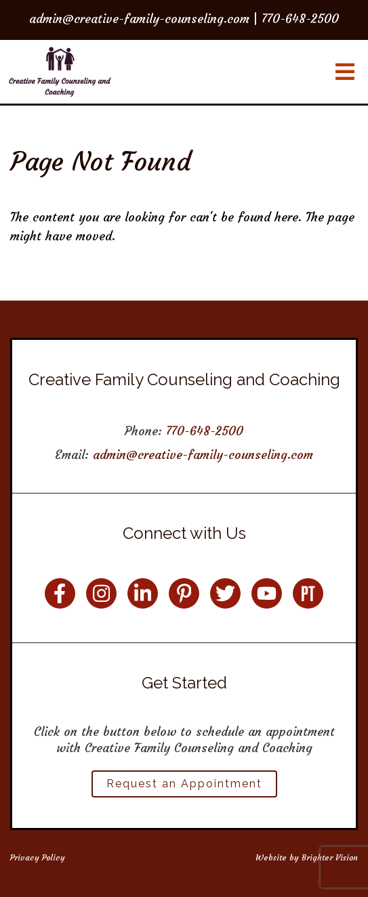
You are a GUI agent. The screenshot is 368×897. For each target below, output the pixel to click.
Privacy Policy (37, 857)
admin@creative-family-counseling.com (203, 454)
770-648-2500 (204, 431)
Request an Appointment (184, 783)
